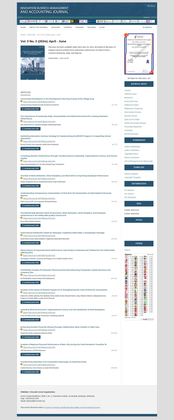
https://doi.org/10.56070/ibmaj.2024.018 (39, 121)
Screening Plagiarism (133, 126)
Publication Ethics (131, 105)
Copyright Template (132, 177)
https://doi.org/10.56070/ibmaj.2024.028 (39, 312)
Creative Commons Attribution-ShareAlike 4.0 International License (72, 407)
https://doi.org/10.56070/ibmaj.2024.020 (39, 161)
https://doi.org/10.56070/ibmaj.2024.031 (39, 365)
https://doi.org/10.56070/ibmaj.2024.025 (39, 255)
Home (23, 27)
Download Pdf (31, 109)
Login (102, 27)
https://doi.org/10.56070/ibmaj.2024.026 (39, 275)
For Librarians (130, 197)
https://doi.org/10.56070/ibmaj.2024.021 (39, 178)
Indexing (80, 27)
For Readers (129, 190)
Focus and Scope (131, 101)
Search (147, 27)
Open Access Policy (132, 119)
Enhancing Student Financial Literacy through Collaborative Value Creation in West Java (60, 327)
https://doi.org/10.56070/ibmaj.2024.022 (39, 198)
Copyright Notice (131, 154)
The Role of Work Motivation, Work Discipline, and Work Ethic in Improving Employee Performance (64, 176)
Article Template (131, 174)
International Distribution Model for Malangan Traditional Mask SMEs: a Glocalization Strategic (63, 233)
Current (68, 27)
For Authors (129, 194)
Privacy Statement (131, 157)
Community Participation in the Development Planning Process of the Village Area (57, 99)
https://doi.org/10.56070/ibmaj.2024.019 (39, 141)
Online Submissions (132, 146)
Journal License (130, 116)
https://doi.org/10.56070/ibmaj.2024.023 (39, 218)
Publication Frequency (133, 108)
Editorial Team (130, 94)
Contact (127, 90)
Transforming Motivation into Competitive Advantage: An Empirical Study (53, 362)
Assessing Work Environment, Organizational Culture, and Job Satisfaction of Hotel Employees (63, 310)
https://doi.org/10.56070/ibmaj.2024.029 (39, 330)
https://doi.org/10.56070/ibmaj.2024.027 (39, 293)
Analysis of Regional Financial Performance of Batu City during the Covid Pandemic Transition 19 (63, 344)
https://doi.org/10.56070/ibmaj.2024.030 (39, 347)
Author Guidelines (131, 150)
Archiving (128, 130)
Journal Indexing (131, 134)
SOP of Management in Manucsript (138, 161)
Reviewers (128, 97)
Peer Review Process (132, 112)
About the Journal (38, 27)
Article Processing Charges (135, 123)
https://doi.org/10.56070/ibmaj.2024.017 (39, 102)
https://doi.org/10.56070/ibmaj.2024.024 (39, 235)
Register (91, 27)
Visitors (127, 250)
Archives (55, 27)
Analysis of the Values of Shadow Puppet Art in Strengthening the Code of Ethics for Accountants (64, 290)
